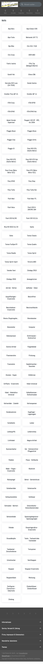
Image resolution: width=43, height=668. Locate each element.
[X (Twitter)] (13, 613)
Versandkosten (23, 653)
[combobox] (30, 4)
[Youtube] (30, 613)
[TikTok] (24, 613)
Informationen (6, 622)
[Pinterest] (35, 613)
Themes (4, 647)
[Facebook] (7, 613)
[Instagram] (18, 613)
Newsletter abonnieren (9, 641)
